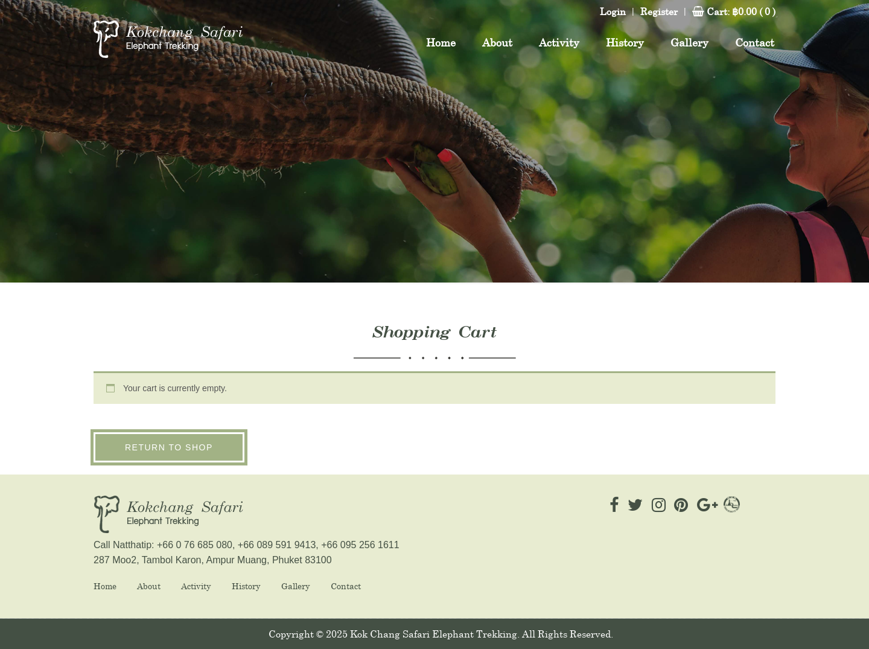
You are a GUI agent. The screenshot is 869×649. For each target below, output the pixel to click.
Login (613, 11)
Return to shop (169, 447)
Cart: (741, 11)
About (149, 586)
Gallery (295, 586)
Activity (196, 586)
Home (105, 586)
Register (659, 11)
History (246, 586)
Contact (346, 586)
